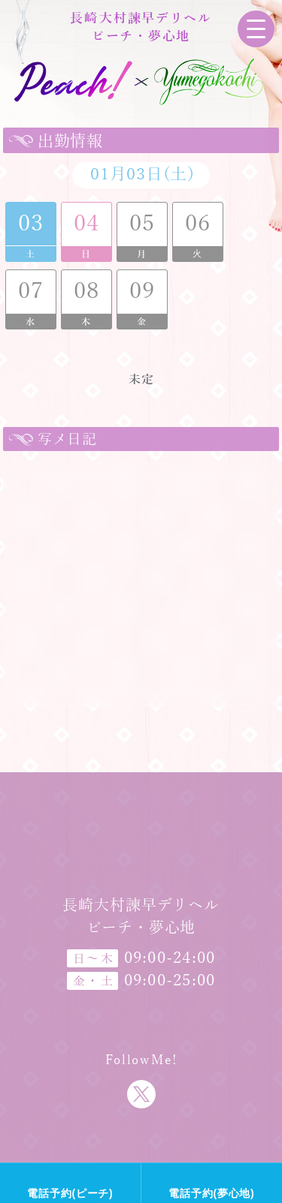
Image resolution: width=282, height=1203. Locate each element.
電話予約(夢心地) (211, 1193)
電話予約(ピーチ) (70, 1193)
